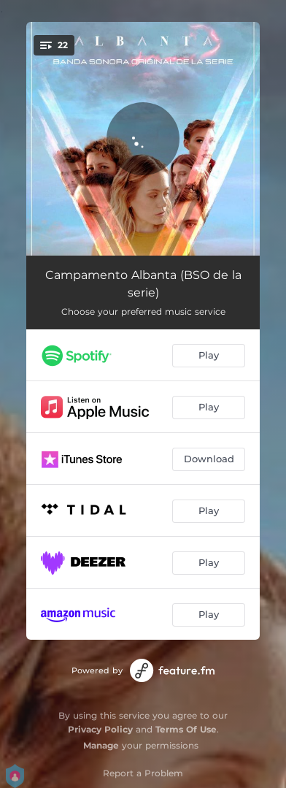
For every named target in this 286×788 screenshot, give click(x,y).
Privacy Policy (100, 729)
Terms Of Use (186, 729)
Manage (101, 745)
